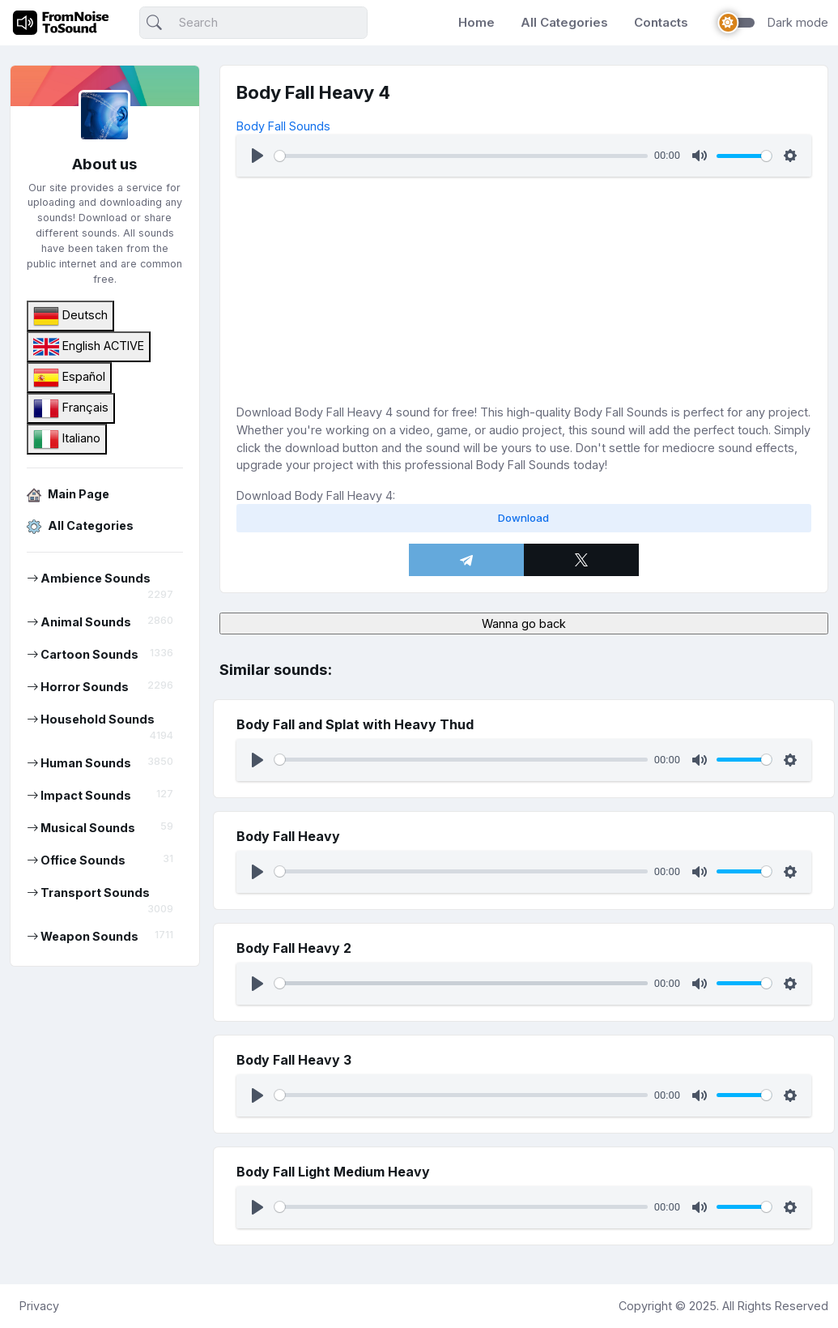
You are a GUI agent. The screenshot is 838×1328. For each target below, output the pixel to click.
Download (523, 517)
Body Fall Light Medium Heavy (333, 1172)
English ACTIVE (88, 347)
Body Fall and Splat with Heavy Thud (355, 724)
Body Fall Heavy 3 (293, 1060)
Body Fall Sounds (283, 126)
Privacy (39, 1306)
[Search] (253, 23)
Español (69, 378)
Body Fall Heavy (288, 836)
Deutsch (70, 316)
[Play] (257, 156)
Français (70, 408)
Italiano (66, 439)
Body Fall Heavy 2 (293, 948)
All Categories (564, 22)
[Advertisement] (523, 290)
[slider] (461, 156)
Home (476, 22)
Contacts (661, 22)
